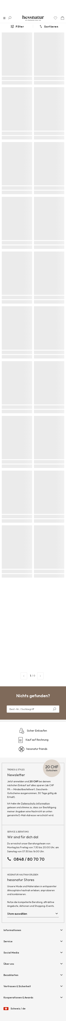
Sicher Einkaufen (33, 731)
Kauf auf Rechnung (33, 740)
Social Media (11, 952)
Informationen (12, 930)
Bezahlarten (11, 975)
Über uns (9, 963)
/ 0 (32, 675)
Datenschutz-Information (35, 803)
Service (8, 941)
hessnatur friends (33, 749)
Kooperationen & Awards (18, 997)
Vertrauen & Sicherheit (17, 986)
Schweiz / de (15, 1008)
